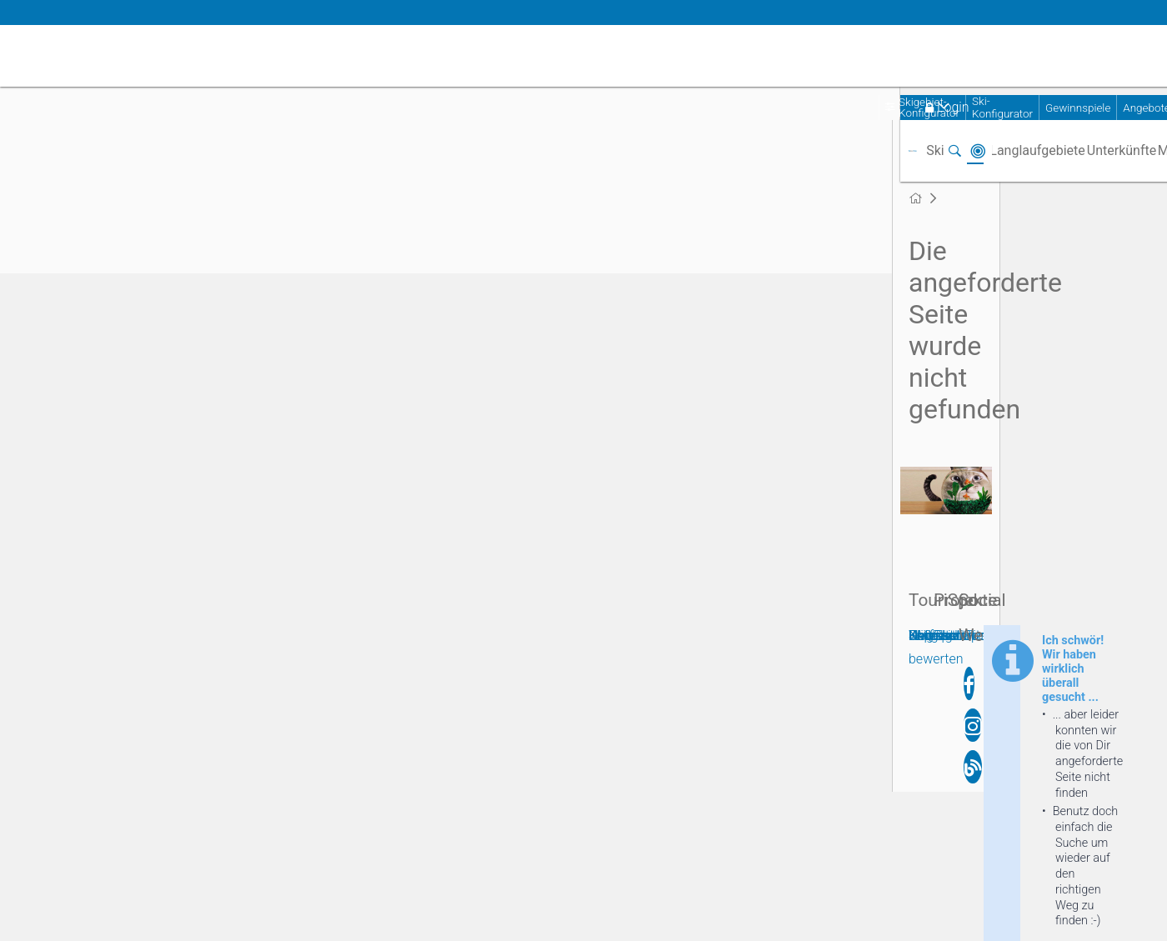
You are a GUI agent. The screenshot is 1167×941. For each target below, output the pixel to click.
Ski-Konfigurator (1002, 107)
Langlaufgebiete (1036, 150)
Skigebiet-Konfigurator (929, 107)
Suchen (954, 151)
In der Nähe (978, 151)
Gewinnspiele (1077, 108)
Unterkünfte (1121, 150)
